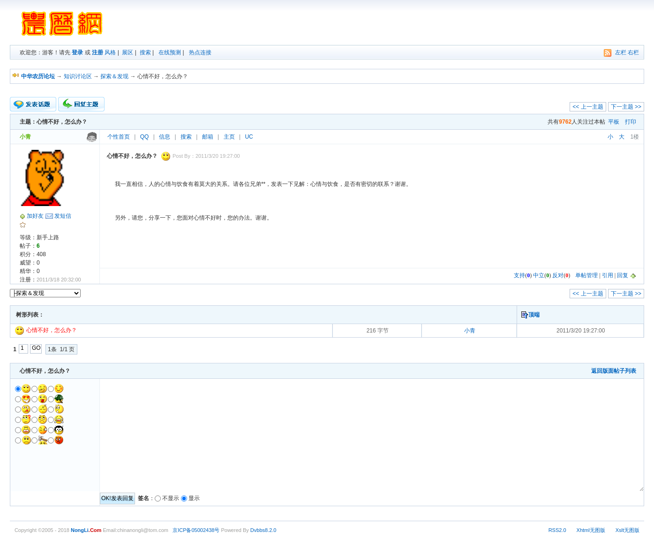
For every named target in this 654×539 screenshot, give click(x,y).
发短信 (62, 216)
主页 (229, 136)
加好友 (35, 216)
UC (249, 136)
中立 (538, 275)
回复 (622, 275)
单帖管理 (586, 275)
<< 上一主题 (587, 106)
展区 (127, 52)
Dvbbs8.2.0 (263, 530)
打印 (630, 121)
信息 (164, 136)
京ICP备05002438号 (196, 530)
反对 (558, 275)
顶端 (534, 314)
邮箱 (207, 136)
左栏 (620, 52)
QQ (144, 136)
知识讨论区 (78, 76)
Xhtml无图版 (591, 530)
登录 (77, 52)
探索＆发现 (114, 76)
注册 (97, 52)
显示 (194, 498)
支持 (519, 275)
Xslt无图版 (627, 530)
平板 (613, 121)
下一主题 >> (626, 106)
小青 (469, 330)
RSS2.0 (557, 530)
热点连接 (200, 52)
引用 (607, 275)
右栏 (633, 52)
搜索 (145, 52)
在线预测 (169, 52)
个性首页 (118, 136)
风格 (110, 52)
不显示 (170, 498)
